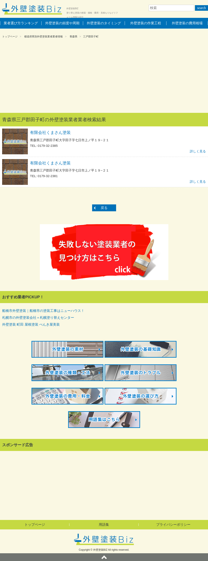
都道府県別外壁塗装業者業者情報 (43, 36)
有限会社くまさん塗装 (50, 132)
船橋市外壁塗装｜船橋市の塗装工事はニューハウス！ (43, 311)
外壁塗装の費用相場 (187, 23)
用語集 (104, 524)
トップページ (10, 36)
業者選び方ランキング (21, 23)
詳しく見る (198, 151)
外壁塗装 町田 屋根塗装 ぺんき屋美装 (31, 324)
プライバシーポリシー (173, 524)
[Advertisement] (104, 76)
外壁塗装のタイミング (104, 23)
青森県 (73, 36)
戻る (104, 208)
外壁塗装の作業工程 (145, 23)
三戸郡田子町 (91, 36)
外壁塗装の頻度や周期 (62, 23)
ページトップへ (104, 557)
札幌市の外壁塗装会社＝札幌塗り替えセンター (38, 317)
